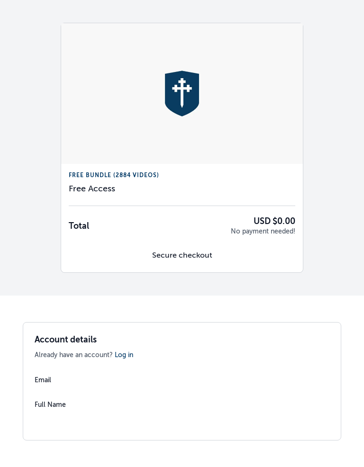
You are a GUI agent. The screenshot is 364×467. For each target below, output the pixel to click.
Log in (124, 355)
